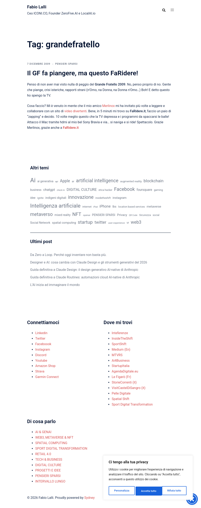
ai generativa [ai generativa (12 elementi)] (45, 181)
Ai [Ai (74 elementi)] (32, 180)
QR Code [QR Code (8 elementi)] (133, 215)
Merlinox (108, 106)
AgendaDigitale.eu (125, 371)
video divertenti (75, 111)
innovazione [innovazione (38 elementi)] (81, 197)
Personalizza (121, 491)
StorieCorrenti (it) (124, 382)
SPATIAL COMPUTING (51, 443)
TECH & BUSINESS (48, 459)
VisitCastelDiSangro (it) (128, 388)
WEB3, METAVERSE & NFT (54, 437)
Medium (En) (121, 349)
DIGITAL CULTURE (48, 465)
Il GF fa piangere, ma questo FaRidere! (82, 73)
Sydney (89, 498)
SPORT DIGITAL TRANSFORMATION (61, 448)
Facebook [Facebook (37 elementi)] (124, 189)
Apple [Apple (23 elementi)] (65, 181)
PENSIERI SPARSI (66, 63)
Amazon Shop (45, 366)
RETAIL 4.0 (43, 454)
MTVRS (117, 355)
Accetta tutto (174, 491)
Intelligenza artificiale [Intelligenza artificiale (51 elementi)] (55, 206)
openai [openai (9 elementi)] (86, 215)
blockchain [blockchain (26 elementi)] (153, 180)
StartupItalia (120, 366)
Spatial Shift (120, 399)
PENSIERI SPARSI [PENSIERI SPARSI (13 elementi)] (103, 215)
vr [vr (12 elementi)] (128, 222)
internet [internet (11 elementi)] (87, 206)
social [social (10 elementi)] (156, 215)
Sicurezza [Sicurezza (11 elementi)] (145, 215)
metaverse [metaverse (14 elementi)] (154, 206)
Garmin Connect (47, 377)
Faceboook (43, 344)
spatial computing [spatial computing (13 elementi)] (64, 223)
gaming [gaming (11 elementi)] (158, 189)
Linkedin (41, 333)
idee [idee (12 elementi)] (32, 197)
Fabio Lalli (38, 7)
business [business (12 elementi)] (35, 189)
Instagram (42, 349)
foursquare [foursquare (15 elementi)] (144, 190)
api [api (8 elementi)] (56, 181)
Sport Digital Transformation (132, 404)
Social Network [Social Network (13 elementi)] (40, 223)
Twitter (40, 338)
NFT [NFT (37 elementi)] (76, 214)
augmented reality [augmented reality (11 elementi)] (131, 181)
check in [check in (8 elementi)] (61, 190)
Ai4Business (121, 360)
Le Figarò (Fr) (121, 377)
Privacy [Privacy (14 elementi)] (122, 215)
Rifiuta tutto (148, 491)
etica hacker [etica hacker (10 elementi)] (105, 189)
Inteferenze (120, 333)
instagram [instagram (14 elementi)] (119, 198)
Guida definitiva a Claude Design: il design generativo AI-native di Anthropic (84, 270)
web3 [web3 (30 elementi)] (136, 222)
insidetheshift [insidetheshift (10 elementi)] (103, 197)
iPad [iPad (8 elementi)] (95, 207)
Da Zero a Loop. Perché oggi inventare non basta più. (68, 255)
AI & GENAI (43, 432)
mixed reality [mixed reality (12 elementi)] (63, 215)
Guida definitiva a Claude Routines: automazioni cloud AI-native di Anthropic (85, 277)
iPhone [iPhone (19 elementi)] (104, 206)
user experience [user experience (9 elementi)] (116, 222)
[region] (148, 478)
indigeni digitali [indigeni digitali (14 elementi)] (55, 198)
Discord (40, 355)
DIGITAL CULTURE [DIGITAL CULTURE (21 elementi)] (82, 189)
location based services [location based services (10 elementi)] (131, 206)
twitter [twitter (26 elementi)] (100, 222)
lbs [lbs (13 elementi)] (114, 206)
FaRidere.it (70, 128)
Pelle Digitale (121, 393)
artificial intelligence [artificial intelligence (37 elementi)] (97, 180)
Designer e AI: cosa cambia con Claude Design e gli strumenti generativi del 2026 (88, 262)
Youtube (41, 360)
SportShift (119, 344)
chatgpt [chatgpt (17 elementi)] (49, 190)
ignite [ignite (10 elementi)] (40, 197)
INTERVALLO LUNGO (50, 481)
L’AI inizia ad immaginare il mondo (55, 285)
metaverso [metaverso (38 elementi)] (41, 214)
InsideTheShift (122, 338)
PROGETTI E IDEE (48, 470)
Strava (39, 371)
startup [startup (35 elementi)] (85, 222)
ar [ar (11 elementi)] (73, 181)
